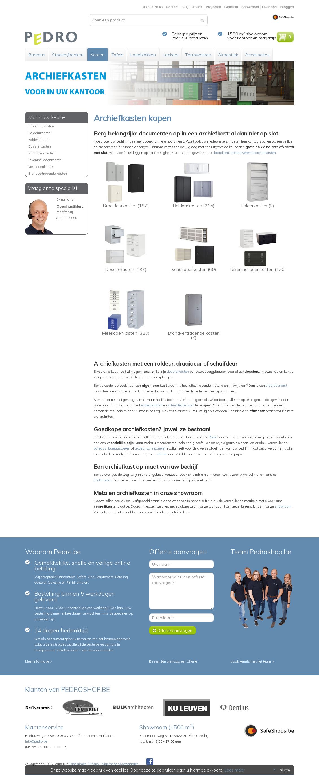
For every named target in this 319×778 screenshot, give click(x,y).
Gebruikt (231, 7)
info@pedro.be (36, 741)
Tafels (117, 54)
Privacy (93, 764)
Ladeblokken (143, 54)
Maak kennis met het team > (252, 661)
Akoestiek (228, 54)
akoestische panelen (150, 448)
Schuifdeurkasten (41, 153)
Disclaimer (77, 764)
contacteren (102, 480)
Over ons (269, 7)
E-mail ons (64, 199)
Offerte (197, 7)
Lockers (170, 54)
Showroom (250, 7)
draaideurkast (276, 385)
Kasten (97, 54)
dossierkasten (178, 371)
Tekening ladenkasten (45, 160)
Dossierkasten (39, 146)
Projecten (213, 7)
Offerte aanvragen (172, 630)
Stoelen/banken (68, 54)
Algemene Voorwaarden (120, 764)
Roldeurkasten (39, 133)
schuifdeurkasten (181, 405)
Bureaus (36, 54)
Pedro (213, 437)
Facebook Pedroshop (149, 762)
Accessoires (257, 54)
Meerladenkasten (41, 167)
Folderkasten (38, 139)
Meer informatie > (38, 661)
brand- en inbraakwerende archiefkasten (245, 152)
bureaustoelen (119, 448)
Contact (172, 7)
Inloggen (287, 7)
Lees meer (235, 770)
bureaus (100, 448)
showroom (283, 506)
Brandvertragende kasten (47, 173)
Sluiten (281, 770)
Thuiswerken (198, 54)
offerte (162, 454)
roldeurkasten (151, 405)
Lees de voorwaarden (97, 650)
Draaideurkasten (41, 126)
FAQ (185, 7)
